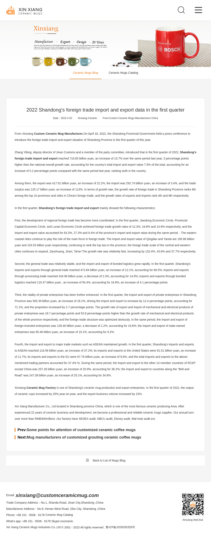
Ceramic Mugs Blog (85, 73)
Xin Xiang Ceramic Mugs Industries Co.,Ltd (33, 527)
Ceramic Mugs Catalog (123, 73)
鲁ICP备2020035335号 (121, 527)
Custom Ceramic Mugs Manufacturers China (133, 118)
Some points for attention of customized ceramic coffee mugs (81, 430)
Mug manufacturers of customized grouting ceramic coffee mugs (84, 437)
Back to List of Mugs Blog (105, 460)
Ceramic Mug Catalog (59, 515)
